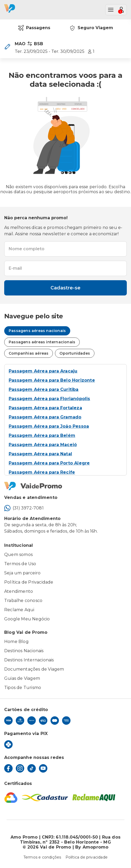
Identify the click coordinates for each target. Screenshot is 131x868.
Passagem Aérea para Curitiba (44, 389)
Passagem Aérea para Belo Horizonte (52, 380)
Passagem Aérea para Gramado (45, 417)
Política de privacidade (87, 857)
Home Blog (16, 641)
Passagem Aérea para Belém (42, 435)
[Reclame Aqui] (93, 797)
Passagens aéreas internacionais (42, 342)
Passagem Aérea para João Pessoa (49, 426)
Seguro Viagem (91, 28)
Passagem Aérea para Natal (40, 453)
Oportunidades (74, 353)
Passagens (34, 28)
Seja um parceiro (22, 572)
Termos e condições (42, 857)
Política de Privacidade (28, 582)
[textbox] (65, 249)
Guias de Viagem (22, 678)
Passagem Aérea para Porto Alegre (49, 463)
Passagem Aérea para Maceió (43, 444)
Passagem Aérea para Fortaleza (45, 407)
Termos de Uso (20, 563)
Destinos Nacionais (24, 650)
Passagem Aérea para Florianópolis (49, 398)
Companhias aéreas (28, 353)
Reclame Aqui (19, 609)
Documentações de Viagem (34, 669)
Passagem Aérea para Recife (42, 472)
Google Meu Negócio (27, 618)
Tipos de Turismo (22, 687)
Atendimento (18, 591)
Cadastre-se (65, 288)
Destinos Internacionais (29, 659)
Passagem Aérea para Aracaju (43, 371)
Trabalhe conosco (23, 600)
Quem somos (18, 554)
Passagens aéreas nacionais (37, 330)
